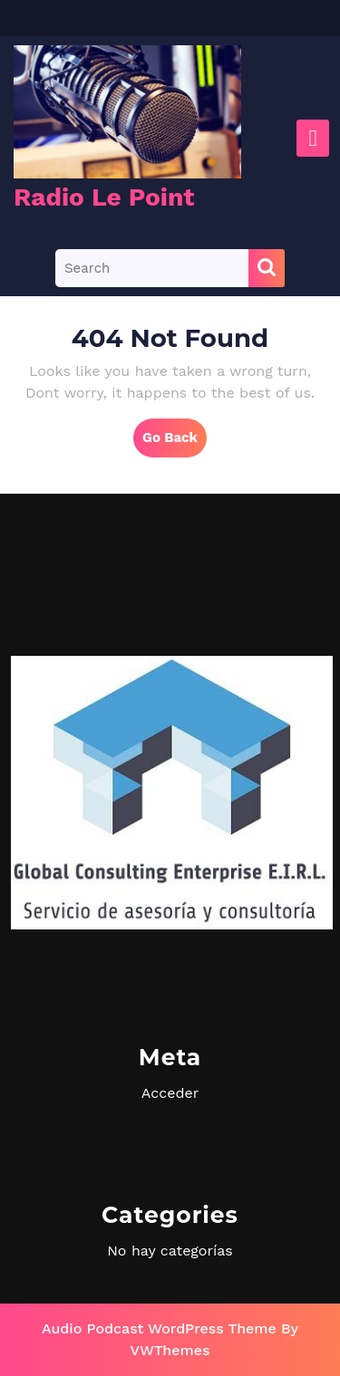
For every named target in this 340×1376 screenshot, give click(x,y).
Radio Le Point (104, 197)
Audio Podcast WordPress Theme (159, 1328)
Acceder (170, 1093)
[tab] (312, 138)
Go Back (174, 442)
